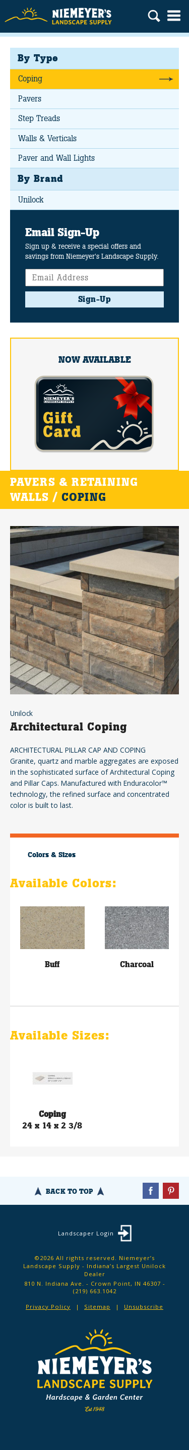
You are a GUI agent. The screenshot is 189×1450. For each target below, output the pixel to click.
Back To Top (69, 1191)
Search (154, 17)
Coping (30, 78)
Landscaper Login (86, 1233)
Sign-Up (94, 299)
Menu (174, 16)
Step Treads (39, 118)
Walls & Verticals (47, 138)
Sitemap (97, 1306)
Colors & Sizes (52, 854)
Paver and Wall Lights (56, 158)
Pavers (29, 98)
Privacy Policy (48, 1306)
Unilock (30, 199)
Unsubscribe (143, 1306)
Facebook (151, 1191)
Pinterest (171, 1191)
